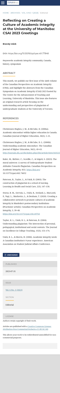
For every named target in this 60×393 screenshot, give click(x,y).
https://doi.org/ (33, 169)
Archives (15, 13)
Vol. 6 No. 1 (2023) (30, 13)
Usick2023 (12, 255)
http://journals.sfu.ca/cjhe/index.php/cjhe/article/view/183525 (31, 152)
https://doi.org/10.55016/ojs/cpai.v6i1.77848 (28, 53)
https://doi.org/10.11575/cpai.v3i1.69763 (21, 214)
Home (6, 13)
